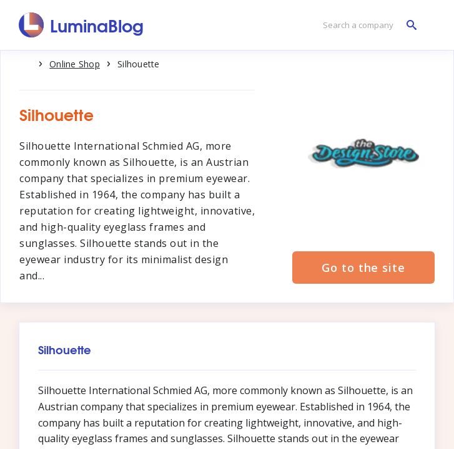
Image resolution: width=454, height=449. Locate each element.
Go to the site (363, 267)
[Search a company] (366, 25)
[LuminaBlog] (81, 25)
